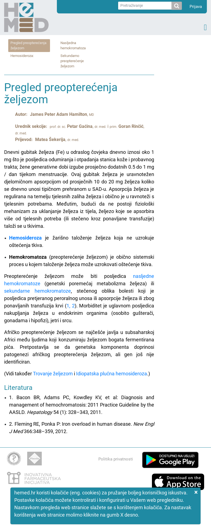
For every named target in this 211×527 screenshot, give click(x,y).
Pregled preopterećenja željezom (28, 45)
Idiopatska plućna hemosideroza (111, 373)
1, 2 (70, 306)
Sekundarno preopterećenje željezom (72, 61)
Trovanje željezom (53, 373)
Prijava (196, 6)
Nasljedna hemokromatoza (73, 45)
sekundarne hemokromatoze (37, 291)
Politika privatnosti (115, 459)
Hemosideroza (25, 238)
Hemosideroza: (22, 56)
